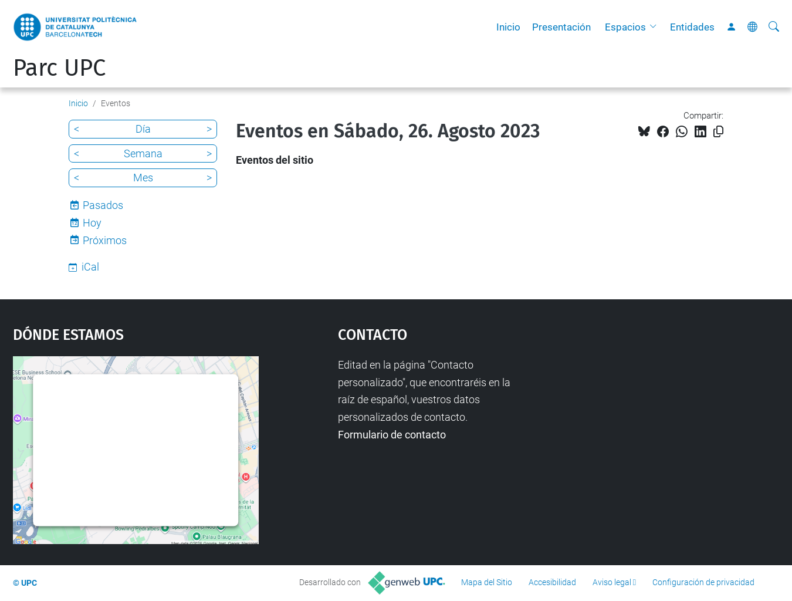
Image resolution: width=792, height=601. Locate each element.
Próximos (105, 240)
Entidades (692, 27)
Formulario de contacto (392, 434)
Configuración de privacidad (703, 582)
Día (143, 129)
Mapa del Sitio (486, 582)
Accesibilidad (552, 582)
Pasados (103, 205)
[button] (656, 27)
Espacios (625, 27)
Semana (143, 153)
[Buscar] (774, 27)
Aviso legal (612, 582)
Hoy (92, 223)
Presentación (561, 27)
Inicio (508, 27)
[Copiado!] (718, 132)
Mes (143, 177)
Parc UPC (59, 68)
